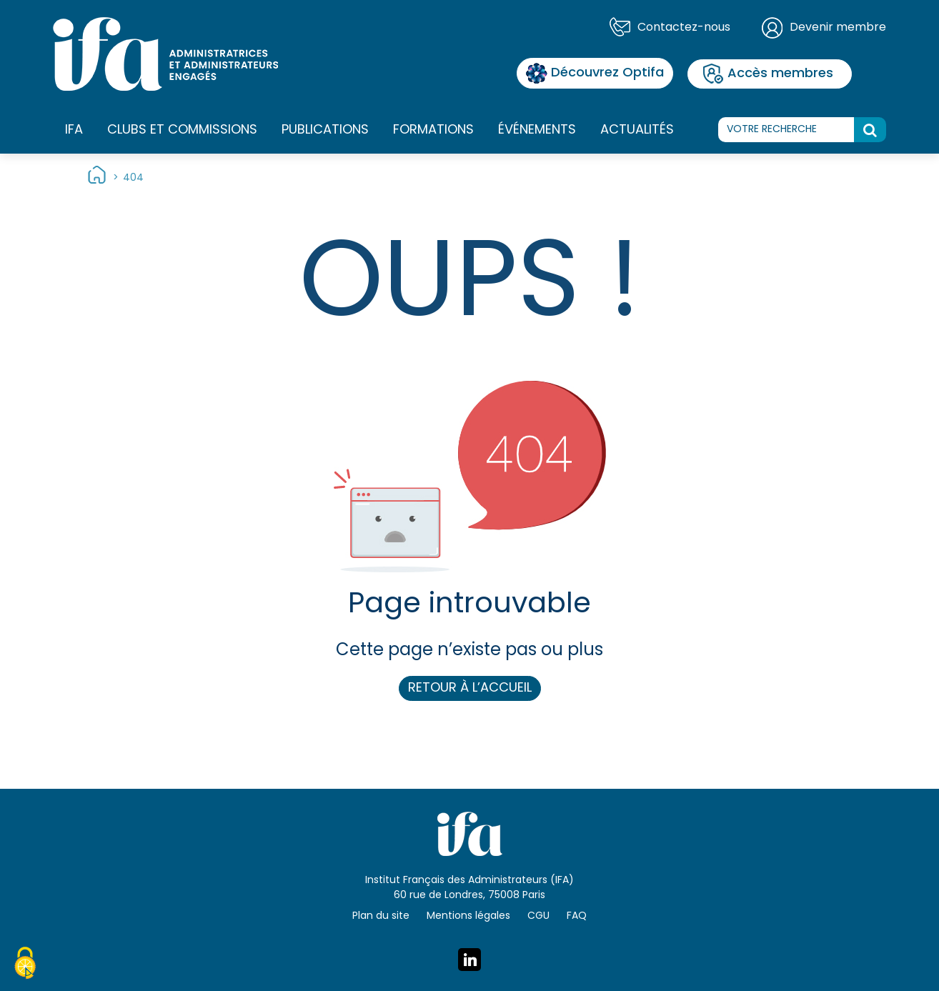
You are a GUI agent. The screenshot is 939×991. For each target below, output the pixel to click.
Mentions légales (468, 916)
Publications (325, 130)
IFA (74, 130)
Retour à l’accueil (470, 688)
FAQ (577, 916)
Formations (433, 130)
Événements (537, 130)
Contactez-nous (683, 28)
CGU (538, 916)
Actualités (637, 130)
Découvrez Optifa (595, 73)
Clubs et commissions (182, 130)
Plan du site (380, 916)
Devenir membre (838, 28)
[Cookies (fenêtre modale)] (25, 965)
